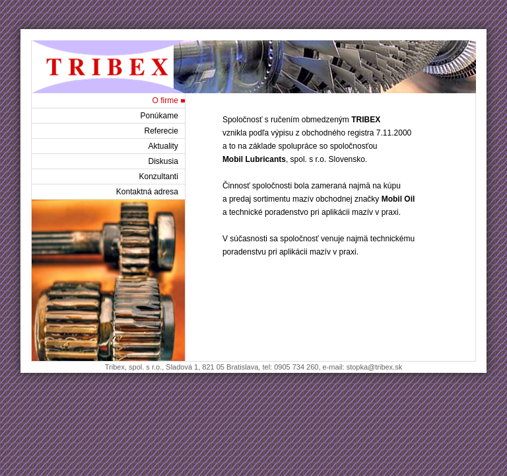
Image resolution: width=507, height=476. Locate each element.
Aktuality (163, 146)
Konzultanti (158, 176)
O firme (165, 100)
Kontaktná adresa (147, 191)
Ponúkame (159, 115)
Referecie (161, 131)
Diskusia (163, 161)
